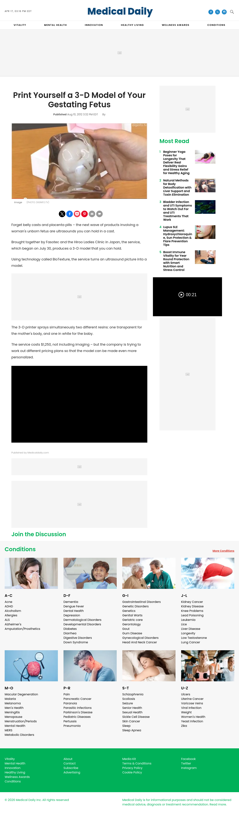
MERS (8, 730)
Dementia (70, 602)
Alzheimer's (13, 624)
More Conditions (223, 551)
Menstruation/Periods (21, 721)
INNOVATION (94, 25)
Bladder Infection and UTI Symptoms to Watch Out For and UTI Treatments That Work (177, 211)
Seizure (127, 703)
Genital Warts (132, 615)
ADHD (9, 606)
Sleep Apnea (131, 730)
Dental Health (73, 611)
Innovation (13, 768)
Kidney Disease (192, 606)
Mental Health (15, 726)
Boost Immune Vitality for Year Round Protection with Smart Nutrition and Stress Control (176, 261)
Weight (186, 712)
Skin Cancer (131, 721)
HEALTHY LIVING (132, 25)
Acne (8, 602)
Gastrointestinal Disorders (141, 602)
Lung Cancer (190, 642)
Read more (217, 804)
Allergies (11, 615)
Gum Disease (132, 633)
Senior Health (132, 708)
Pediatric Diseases (77, 717)
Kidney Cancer (192, 602)
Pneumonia (71, 726)
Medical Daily (120, 11)
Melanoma (13, 703)
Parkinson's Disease (77, 712)
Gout (126, 629)
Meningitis (12, 712)
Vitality (10, 759)
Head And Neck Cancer (139, 642)
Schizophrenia (132, 694)
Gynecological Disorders (140, 638)
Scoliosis (128, 699)
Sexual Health (132, 712)
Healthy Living (15, 772)
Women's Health (193, 717)
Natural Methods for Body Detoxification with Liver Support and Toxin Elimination (177, 187)
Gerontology (131, 624)
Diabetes (70, 629)
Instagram (189, 768)
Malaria (10, 699)
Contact (69, 763)
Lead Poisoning (192, 615)
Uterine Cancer (192, 699)
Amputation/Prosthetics (22, 629)
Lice (184, 624)
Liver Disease (190, 629)
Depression (71, 615)
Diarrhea (69, 633)
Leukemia (188, 620)
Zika (184, 726)
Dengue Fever (73, 606)
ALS (7, 620)
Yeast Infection (192, 721)
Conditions (20, 549)
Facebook (188, 759)
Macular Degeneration (21, 694)
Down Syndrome (75, 642)
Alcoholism (13, 611)
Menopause (13, 717)
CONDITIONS (216, 25)
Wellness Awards (176, 25)
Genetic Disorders (135, 606)
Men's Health (14, 708)
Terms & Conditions (136, 763)
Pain (66, 694)
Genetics (128, 611)
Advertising (71, 772)
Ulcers (185, 694)
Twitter (186, 763)
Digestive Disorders (77, 638)
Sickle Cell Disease (136, 717)
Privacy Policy (132, 768)
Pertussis (70, 721)
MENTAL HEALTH (55, 25)
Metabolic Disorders (19, 735)
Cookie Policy (132, 772)
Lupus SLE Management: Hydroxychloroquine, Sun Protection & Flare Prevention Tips (177, 236)
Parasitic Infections (77, 708)
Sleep (126, 726)
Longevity (188, 633)
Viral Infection (191, 708)
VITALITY (20, 25)
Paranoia (70, 703)
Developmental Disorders (82, 624)
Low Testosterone (194, 638)
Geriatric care (132, 620)
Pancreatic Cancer (77, 699)
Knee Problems (192, 611)
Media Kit (129, 759)
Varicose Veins (192, 703)
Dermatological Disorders (82, 620)
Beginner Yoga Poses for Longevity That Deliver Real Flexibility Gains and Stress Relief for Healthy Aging (176, 162)
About (67, 759)
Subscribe (70, 768)
